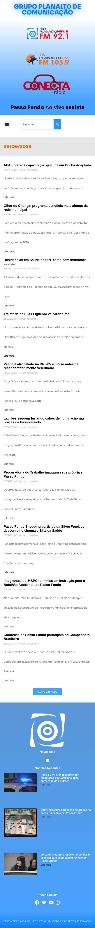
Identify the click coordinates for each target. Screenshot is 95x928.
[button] (7, 124)
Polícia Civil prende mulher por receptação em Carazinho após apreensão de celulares (60, 777)
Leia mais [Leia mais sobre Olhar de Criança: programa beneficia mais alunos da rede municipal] (9, 251)
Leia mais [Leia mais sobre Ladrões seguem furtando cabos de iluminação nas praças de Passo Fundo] (9, 464)
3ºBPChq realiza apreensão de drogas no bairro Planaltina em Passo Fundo (66, 811)
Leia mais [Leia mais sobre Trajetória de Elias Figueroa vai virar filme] (9, 355)
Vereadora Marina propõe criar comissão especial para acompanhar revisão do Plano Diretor (66, 857)
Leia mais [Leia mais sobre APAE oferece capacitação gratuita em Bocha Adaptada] (9, 197)
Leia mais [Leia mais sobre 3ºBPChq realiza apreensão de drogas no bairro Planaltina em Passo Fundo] (46, 817)
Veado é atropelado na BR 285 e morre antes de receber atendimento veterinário (41, 366)
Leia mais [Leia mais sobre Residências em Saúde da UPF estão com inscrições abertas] (9, 305)
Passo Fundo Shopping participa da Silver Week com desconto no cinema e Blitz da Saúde (45, 528)
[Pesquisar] (57, 124)
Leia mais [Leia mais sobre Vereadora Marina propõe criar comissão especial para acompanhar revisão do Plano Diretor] (46, 864)
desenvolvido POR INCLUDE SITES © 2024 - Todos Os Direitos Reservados (47, 921)
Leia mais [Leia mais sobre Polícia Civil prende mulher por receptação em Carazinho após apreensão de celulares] (46, 785)
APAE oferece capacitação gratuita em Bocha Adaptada (47, 165)
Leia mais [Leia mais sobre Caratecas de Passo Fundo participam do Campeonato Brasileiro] (9, 680)
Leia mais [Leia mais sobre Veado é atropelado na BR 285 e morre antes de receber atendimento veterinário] (9, 410)
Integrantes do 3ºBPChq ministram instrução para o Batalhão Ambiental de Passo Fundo (44, 583)
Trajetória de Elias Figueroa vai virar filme (36, 314)
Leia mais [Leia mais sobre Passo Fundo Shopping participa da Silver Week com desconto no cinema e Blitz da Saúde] (9, 572)
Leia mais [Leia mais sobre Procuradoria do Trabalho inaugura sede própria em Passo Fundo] (9, 518)
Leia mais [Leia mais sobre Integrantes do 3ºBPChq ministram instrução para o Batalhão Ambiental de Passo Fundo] (9, 626)
